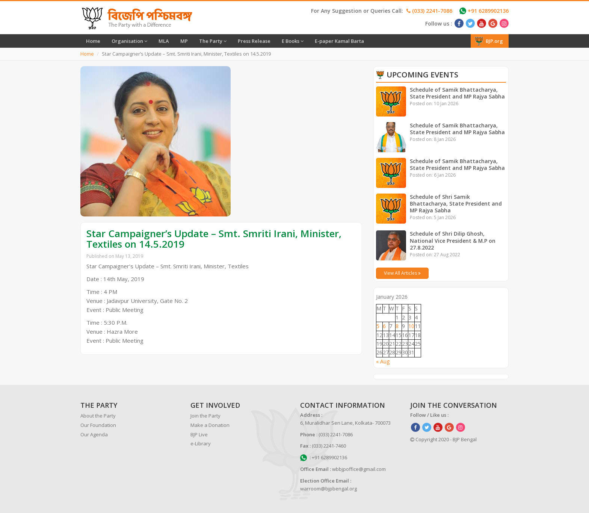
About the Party (98, 415)
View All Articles (402, 273)
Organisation (129, 41)
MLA (164, 41)
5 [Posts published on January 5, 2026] (377, 326)
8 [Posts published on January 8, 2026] (397, 326)
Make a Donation (210, 425)
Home (93, 41)
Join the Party (205, 415)
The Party (213, 41)
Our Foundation (98, 425)
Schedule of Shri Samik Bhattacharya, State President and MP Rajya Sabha (456, 203)
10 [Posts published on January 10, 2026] (411, 326)
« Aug (383, 361)
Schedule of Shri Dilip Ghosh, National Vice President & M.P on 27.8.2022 (453, 240)
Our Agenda (94, 434)
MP (184, 41)
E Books (293, 41)
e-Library (200, 443)
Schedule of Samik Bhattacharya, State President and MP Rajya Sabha (458, 93)
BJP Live (199, 434)
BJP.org (488, 40)
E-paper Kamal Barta (339, 41)
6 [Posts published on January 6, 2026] (384, 326)
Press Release (254, 41)
